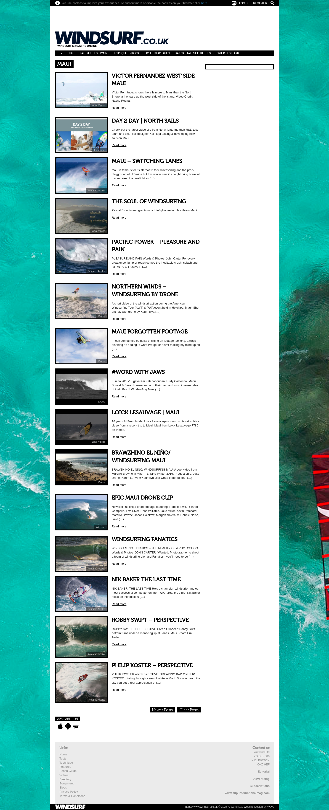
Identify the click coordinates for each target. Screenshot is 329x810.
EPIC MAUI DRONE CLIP (142, 498)
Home (60, 53)
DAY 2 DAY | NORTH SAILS (145, 121)
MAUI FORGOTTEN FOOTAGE (150, 332)
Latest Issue (195, 53)
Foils (210, 53)
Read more (119, 107)
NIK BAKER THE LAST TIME (146, 580)
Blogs (63, 787)
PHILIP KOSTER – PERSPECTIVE (152, 665)
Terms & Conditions (72, 796)
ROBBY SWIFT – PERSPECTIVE (150, 620)
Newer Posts (162, 710)
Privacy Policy (68, 791)
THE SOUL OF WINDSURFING (149, 202)
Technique (119, 53)
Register (260, 3)
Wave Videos (98, 105)
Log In (244, 3)
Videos (134, 53)
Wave (270, 806)
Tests (71, 53)
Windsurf (100, 527)
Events (101, 401)
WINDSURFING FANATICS (145, 539)
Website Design (253, 806)
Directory (65, 779)
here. (204, 3)
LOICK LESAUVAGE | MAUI (145, 413)
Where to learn (228, 53)
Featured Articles (96, 190)
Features (85, 53)
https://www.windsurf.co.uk (201, 806)
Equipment (101, 53)
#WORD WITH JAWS (138, 372)
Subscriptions (260, 786)
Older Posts (189, 710)
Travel (146, 53)
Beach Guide (162, 53)
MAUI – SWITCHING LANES (147, 161)
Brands (179, 53)
